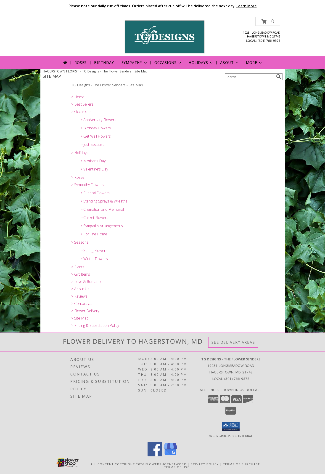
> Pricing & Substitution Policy (95, 325)
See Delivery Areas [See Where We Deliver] (233, 342)
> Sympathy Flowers (87, 184)
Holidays (201, 62)
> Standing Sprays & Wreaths (103, 201)
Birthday (104, 62)
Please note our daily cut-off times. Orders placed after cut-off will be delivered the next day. (163, 5)
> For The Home (93, 234)
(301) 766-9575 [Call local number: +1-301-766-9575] (269, 40)
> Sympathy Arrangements (101, 225)
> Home (77, 96)
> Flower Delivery (85, 310)
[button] (268, 21)
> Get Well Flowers (95, 136)
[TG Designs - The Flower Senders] (164, 36)
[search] (278, 76)
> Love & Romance (86, 281)
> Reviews (79, 296)
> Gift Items (80, 274)
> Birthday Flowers (95, 127)
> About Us (80, 288)
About (229, 62)
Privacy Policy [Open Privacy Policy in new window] (205, 464)
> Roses (78, 177)
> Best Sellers (82, 104)
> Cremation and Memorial (102, 209)
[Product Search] (249, 77)
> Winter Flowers (94, 258)
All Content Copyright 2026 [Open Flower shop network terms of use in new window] (117, 464)
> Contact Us (81, 303)
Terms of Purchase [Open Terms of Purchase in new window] (241, 464)
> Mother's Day (93, 160)
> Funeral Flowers (95, 192)
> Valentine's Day (94, 169)
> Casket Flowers (94, 217)
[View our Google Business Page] (170, 455)
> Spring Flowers (93, 250)
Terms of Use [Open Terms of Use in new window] (177, 467)
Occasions (168, 62)
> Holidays (79, 152)
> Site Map (80, 318)
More (254, 62)
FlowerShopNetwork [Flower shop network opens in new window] (165, 464)
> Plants (77, 266)
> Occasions (81, 111)
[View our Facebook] (155, 455)
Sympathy (135, 62)
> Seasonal (80, 242)
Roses (80, 62)
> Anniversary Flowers (98, 119)
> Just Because (92, 144)
